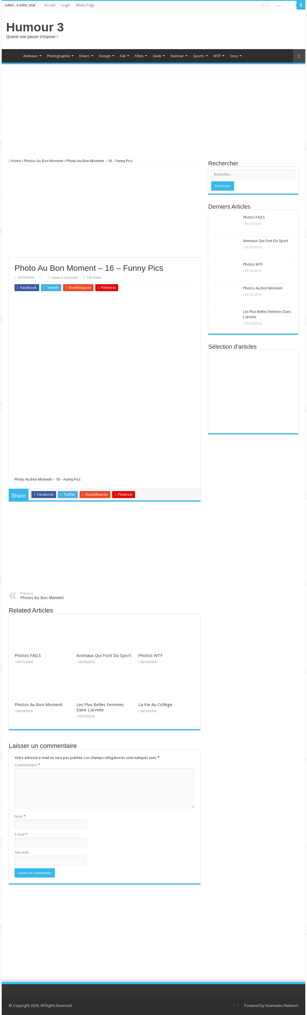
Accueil (49, 5)
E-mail (21, 834)
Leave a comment (65, 278)
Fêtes (139, 56)
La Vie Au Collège (155, 704)
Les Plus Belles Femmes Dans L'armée (100, 707)
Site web (22, 852)
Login (65, 5)
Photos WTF (150, 655)
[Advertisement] (195, 29)
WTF (217, 56)
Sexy (234, 56)
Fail (122, 56)
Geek (157, 56)
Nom (20, 816)
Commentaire (27, 765)
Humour (177, 56)
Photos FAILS (28, 655)
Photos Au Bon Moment (43, 161)
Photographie (58, 56)
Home (12, 55)
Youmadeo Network (281, 1005)
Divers (84, 56)
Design (105, 56)
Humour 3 (35, 27)
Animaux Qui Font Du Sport (103, 655)
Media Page (85, 5)
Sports (198, 56)
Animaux (30, 56)
